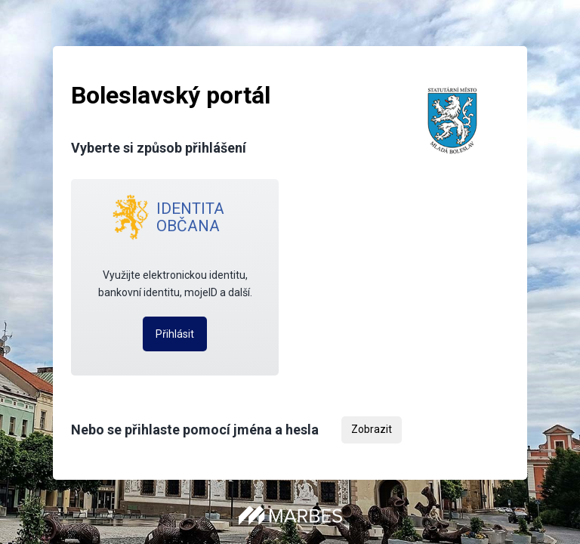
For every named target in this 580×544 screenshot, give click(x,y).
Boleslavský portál (170, 95)
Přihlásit (175, 334)
